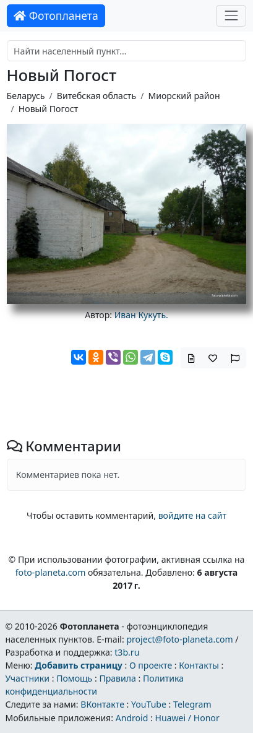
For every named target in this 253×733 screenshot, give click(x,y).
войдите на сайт (192, 515)
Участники (27, 678)
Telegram (192, 704)
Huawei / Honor (187, 718)
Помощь (74, 678)
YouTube (148, 704)
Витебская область (96, 96)
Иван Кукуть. (141, 315)
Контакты (199, 665)
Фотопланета (56, 15)
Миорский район (184, 96)
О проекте (150, 665)
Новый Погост (48, 109)
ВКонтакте (102, 704)
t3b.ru (126, 652)
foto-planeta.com (50, 572)
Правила (117, 678)
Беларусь (26, 96)
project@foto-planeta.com (179, 639)
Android (132, 718)
